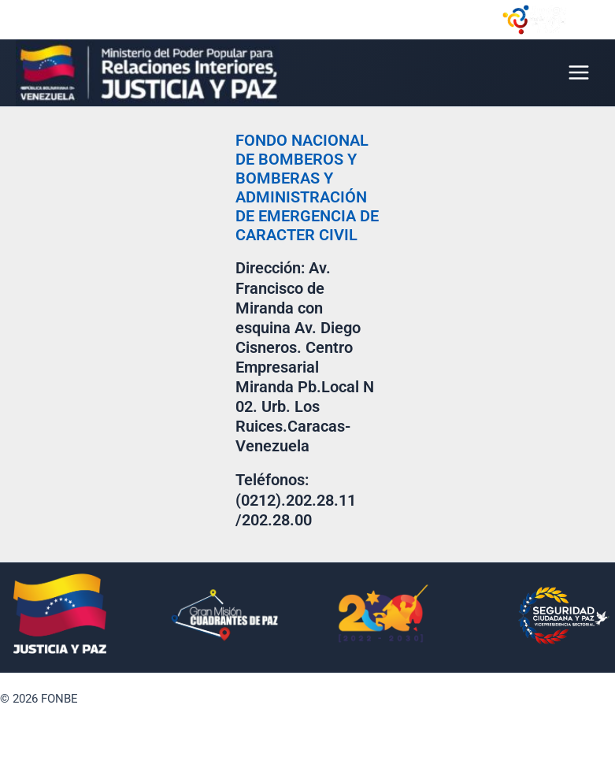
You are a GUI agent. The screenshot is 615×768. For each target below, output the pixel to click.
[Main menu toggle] (578, 72)
